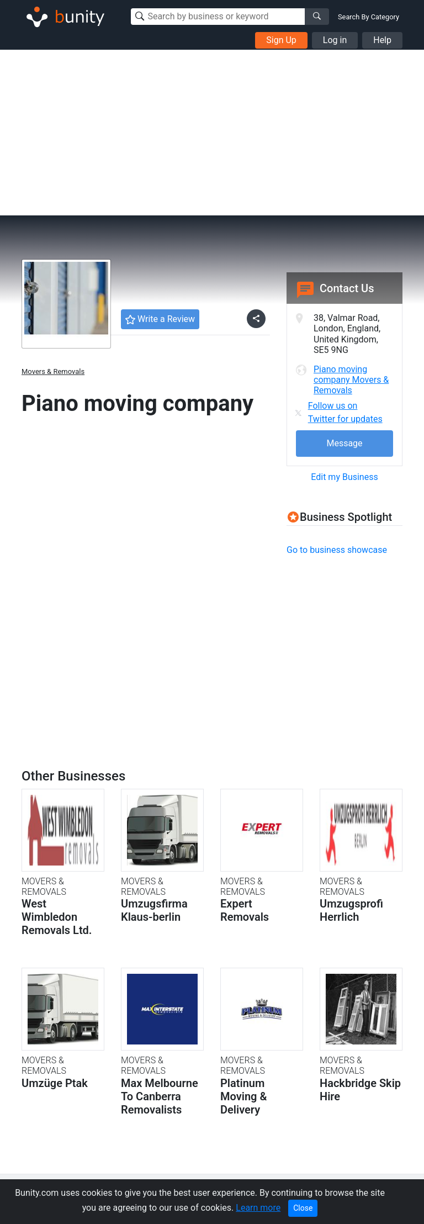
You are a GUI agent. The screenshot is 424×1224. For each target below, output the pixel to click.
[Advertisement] (212, 132)
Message (344, 443)
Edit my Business (344, 477)
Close (302, 1208)
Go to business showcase (337, 550)
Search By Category (368, 17)
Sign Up (281, 40)
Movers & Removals (53, 371)
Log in (335, 40)
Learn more (258, 1207)
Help (382, 40)
